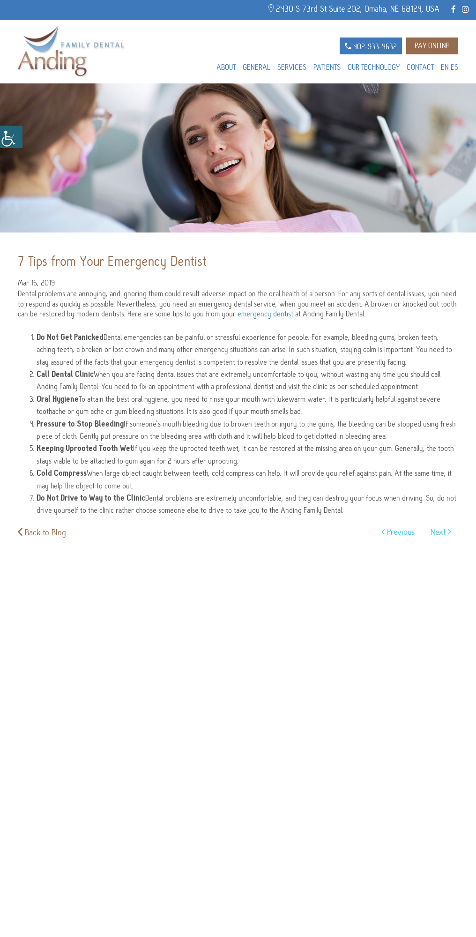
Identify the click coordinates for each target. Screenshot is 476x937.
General (256, 67)
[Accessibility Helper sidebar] (11, 137)
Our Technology (374, 67)
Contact (420, 67)
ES (454, 67)
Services (291, 67)
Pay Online (432, 46)
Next (441, 532)
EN (445, 67)
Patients (327, 67)
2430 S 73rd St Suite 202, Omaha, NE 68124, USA (353, 9)
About (226, 67)
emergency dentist (265, 314)
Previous (398, 532)
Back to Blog (42, 532)
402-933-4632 (371, 47)
